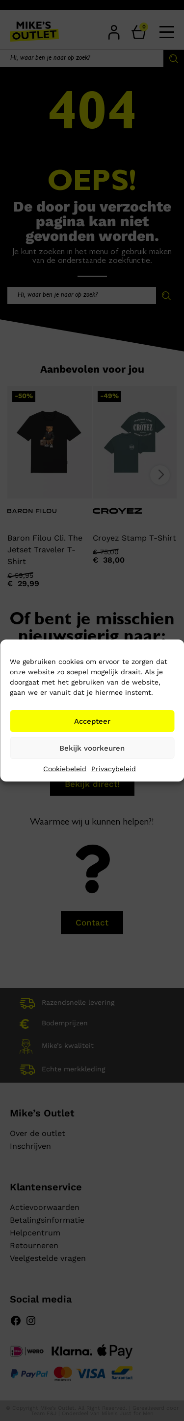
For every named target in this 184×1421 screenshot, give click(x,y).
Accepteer (92, 721)
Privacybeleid (113, 769)
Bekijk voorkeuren (92, 748)
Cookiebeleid (64, 769)
